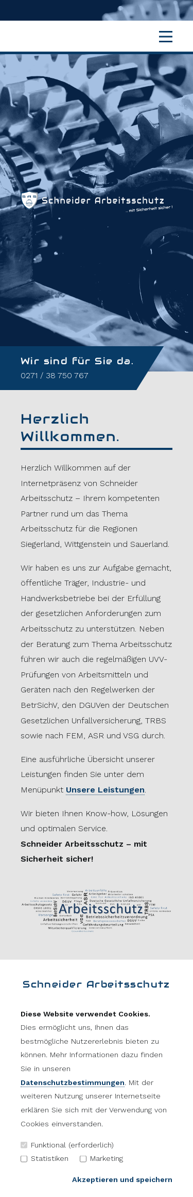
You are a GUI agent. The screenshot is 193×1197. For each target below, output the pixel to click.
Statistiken (44, 1158)
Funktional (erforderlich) (67, 1145)
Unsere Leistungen (105, 790)
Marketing (101, 1158)
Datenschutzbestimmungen (73, 1082)
